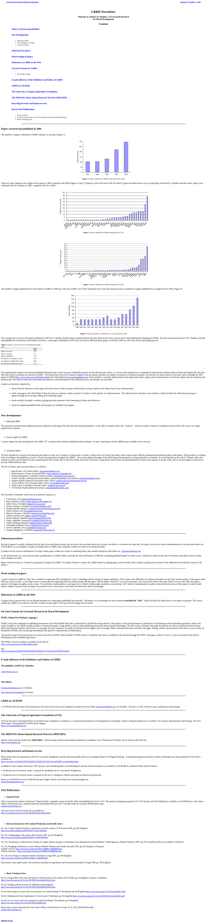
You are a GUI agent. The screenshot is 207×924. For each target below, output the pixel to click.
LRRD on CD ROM (21, 86)
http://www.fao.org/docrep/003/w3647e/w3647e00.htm (24, 837)
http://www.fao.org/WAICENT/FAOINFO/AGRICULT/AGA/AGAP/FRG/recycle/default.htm (40, 761)
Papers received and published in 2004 (21, 128)
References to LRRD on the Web (26, 62)
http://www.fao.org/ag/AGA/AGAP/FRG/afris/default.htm (25, 813)
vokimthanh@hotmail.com (56, 488)
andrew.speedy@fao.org (11, 806)
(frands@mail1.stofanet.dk (40, 523)
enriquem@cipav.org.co (64, 476)
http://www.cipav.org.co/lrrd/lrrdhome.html (19, 644)
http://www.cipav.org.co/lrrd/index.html (32, 377)
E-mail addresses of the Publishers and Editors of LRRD (37, 80)
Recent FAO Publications (23, 109)
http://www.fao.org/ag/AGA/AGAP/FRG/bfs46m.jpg (23, 903)
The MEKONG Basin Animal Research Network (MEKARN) (39, 97)
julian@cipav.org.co (56, 485)
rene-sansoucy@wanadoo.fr (59, 473)
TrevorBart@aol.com (59, 483)
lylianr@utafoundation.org (12, 782)
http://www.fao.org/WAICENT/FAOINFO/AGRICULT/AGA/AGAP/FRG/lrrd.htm (35, 651)
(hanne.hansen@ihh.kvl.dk (39, 518)
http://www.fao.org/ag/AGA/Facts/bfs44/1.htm (105, 891)
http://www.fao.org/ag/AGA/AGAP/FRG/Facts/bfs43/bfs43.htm (28, 887)
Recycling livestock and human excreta (29, 103)
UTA (58, 715)
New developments (20, 35)
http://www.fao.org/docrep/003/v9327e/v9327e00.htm (24, 830)
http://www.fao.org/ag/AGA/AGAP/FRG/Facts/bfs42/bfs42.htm (28, 880)
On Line (5, 611)
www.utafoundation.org (77, 377)
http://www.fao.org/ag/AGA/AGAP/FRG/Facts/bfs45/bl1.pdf (99, 896)
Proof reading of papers (22, 56)
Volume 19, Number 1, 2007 (190, 2)
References (7, 594)
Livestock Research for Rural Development (22, 2)
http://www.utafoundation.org (13, 726)
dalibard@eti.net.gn (40, 525)
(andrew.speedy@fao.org (35, 516)
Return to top (7, 921)
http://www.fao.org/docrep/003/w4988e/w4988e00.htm (38, 849)
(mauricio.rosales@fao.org (42, 513)
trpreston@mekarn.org (49, 471)
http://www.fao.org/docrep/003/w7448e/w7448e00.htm (24, 858)
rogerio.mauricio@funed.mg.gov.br (71, 481)
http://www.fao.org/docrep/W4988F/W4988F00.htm (39, 851)
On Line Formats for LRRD (24, 68)
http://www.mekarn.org (11, 742)
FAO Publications (10, 790)
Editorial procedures (12, 538)
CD (13, 700)
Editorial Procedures (21, 51)
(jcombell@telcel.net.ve (41, 520)
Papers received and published (25, 29)
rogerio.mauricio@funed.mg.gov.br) (45, 508)
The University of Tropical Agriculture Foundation (34, 92)
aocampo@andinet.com (89, 478)
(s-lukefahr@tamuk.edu (36, 527)
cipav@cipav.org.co (9, 672)
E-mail (4, 659)
